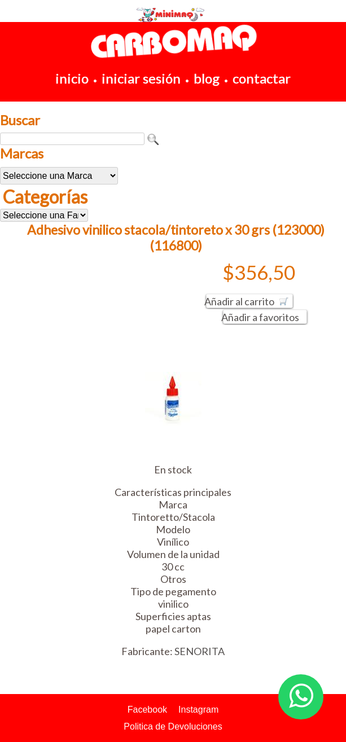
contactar (262, 78)
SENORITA (199, 651)
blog (207, 78)
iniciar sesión (141, 78)
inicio (72, 78)
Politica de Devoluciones (173, 726)
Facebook (147, 709)
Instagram (198, 709)
